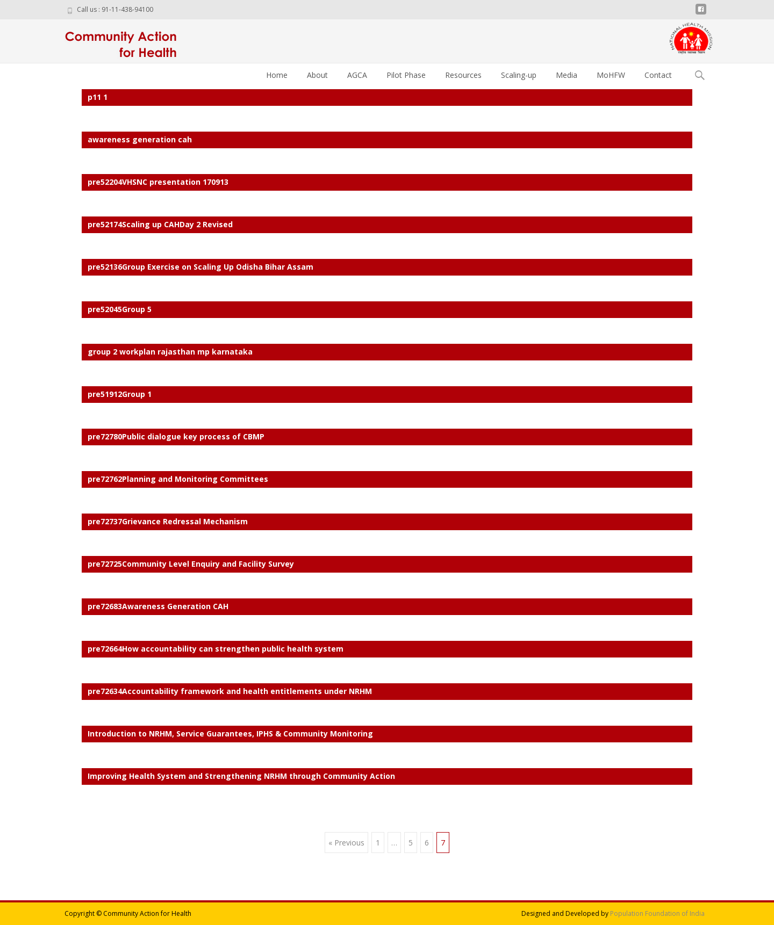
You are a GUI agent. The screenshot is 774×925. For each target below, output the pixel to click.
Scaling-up (518, 75)
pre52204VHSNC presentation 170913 (158, 182)
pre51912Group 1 (120, 394)
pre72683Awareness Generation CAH (158, 606)
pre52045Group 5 (120, 309)
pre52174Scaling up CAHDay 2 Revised (160, 224)
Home (277, 75)
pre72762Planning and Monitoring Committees (178, 479)
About (317, 75)
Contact (658, 75)
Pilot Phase (406, 75)
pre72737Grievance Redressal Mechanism (168, 521)
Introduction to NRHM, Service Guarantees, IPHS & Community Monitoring (230, 733)
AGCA (357, 75)
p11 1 (98, 97)
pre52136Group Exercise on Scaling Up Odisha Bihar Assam (200, 267)
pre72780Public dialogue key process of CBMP (176, 436)
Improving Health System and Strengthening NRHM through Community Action (241, 776)
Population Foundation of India (657, 913)
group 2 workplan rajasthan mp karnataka (170, 351)
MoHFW (611, 75)
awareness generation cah (140, 139)
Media (566, 75)
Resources (463, 75)
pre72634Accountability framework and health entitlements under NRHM (230, 691)
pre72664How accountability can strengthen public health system (215, 649)
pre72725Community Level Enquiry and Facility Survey (191, 564)
